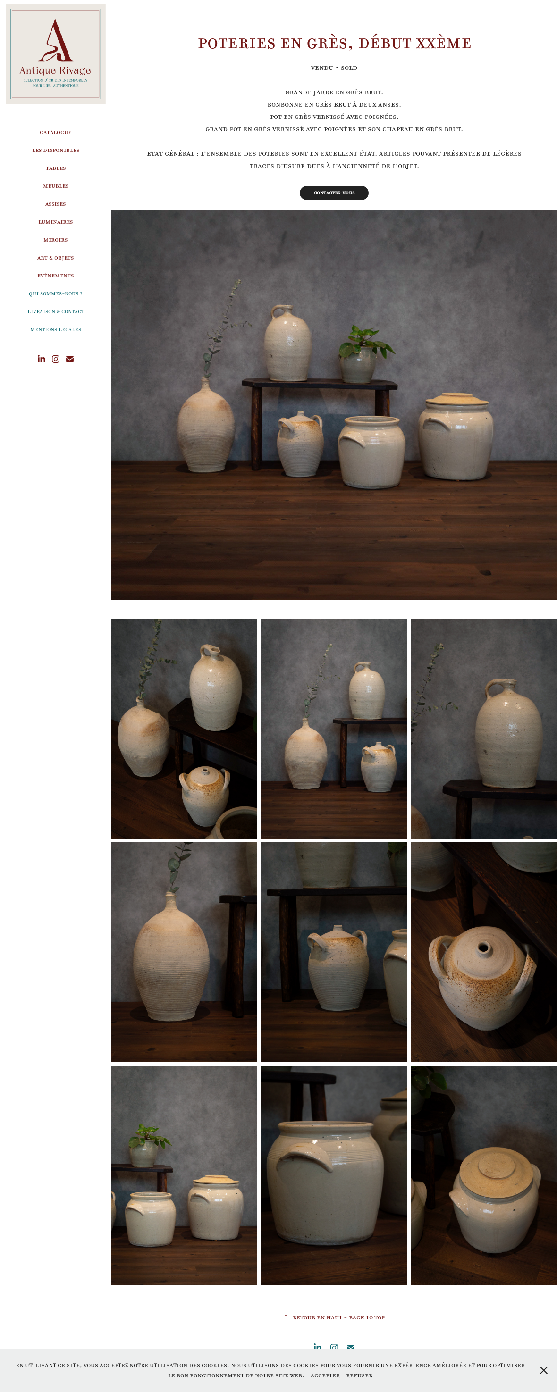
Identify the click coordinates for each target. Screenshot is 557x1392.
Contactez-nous (334, 193)
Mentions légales (55, 329)
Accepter (325, 1375)
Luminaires (55, 222)
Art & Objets (55, 257)
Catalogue (55, 132)
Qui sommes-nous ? (56, 293)
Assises (55, 204)
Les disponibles (55, 150)
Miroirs (55, 239)
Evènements (55, 275)
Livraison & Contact (55, 311)
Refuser (359, 1375)
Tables (56, 168)
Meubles (55, 186)
